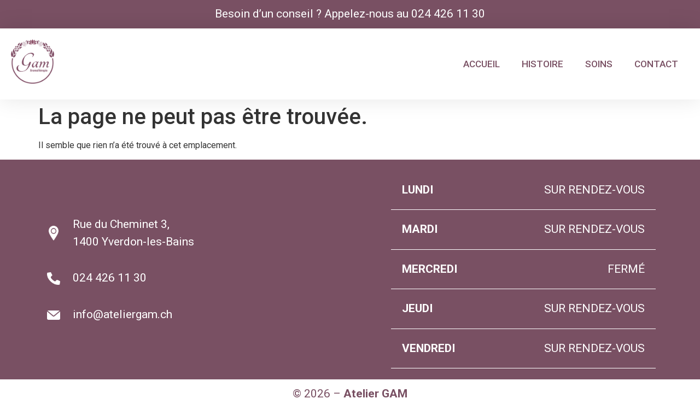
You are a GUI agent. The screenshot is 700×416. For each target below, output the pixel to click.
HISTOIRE (542, 63)
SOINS (598, 63)
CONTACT (656, 63)
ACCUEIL (481, 63)
